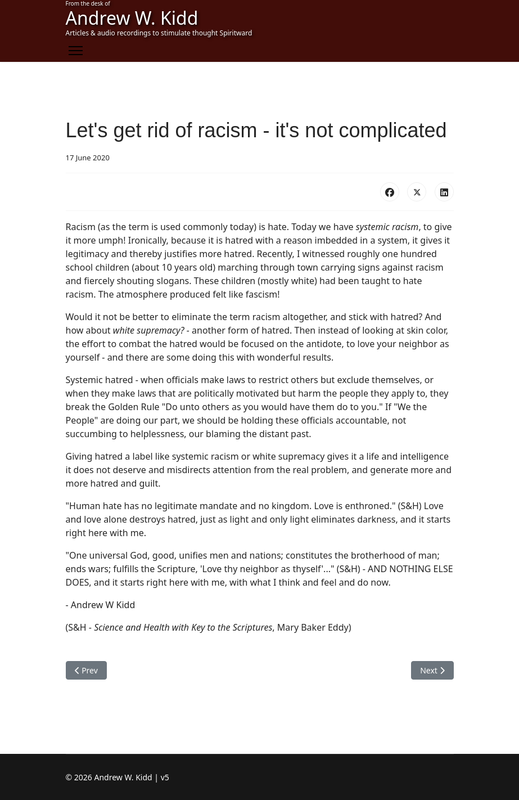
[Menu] (76, 51)
